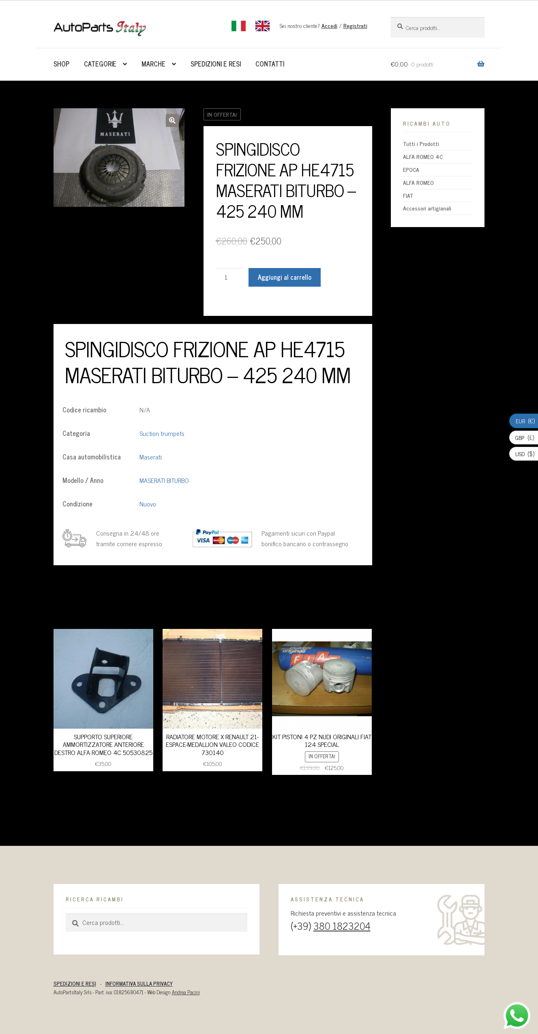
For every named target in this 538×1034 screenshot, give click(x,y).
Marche (153, 63)
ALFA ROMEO (418, 182)
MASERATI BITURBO (164, 480)
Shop (61, 63)
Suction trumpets (161, 433)
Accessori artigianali (427, 207)
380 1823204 (342, 925)
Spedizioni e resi (216, 63)
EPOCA (411, 169)
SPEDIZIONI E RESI (75, 983)
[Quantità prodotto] (229, 277)
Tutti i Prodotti (421, 143)
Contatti (269, 63)
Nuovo (147, 503)
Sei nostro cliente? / (323, 25)
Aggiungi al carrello (284, 277)
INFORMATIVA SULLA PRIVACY (139, 983)
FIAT (408, 195)
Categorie (100, 63)
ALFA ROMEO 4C (423, 156)
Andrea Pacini (186, 992)
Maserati (150, 456)
